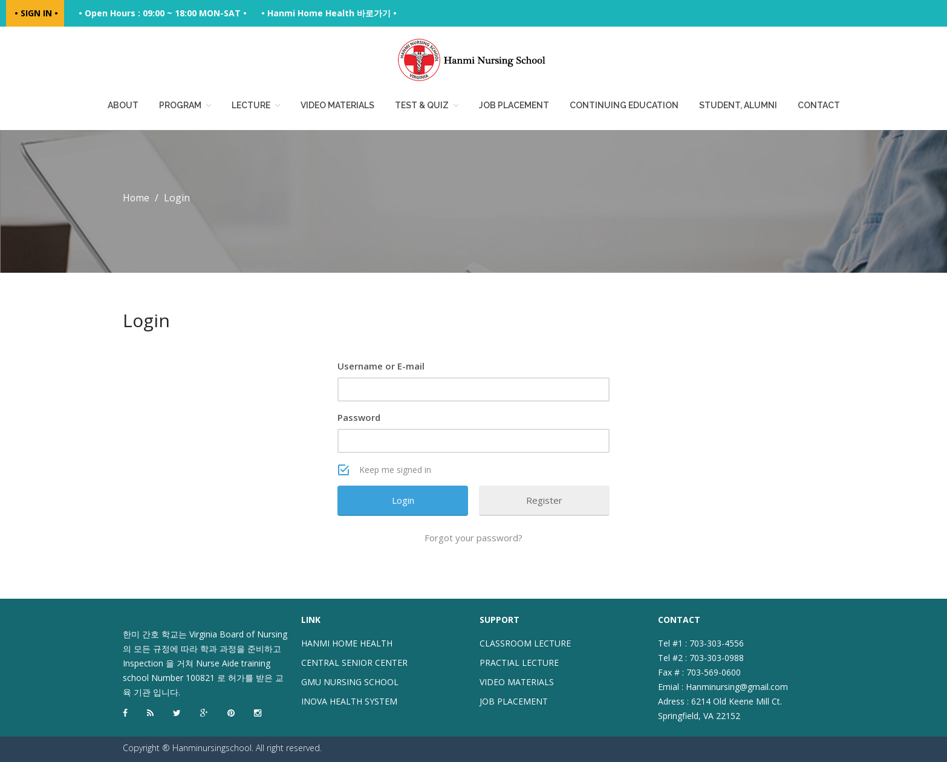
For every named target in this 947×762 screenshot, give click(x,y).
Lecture (251, 105)
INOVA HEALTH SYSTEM (349, 701)
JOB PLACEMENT (514, 701)
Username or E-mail (381, 366)
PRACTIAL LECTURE (519, 662)
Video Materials (337, 105)
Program (180, 105)
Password (358, 417)
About (123, 105)
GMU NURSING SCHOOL (350, 682)
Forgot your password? (473, 538)
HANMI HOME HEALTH (346, 643)
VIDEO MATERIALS (517, 682)
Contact (819, 105)
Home (136, 197)
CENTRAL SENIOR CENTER (354, 662)
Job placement (514, 105)
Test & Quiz (422, 105)
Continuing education (624, 105)
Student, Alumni (738, 105)
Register (544, 500)
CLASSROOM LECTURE (525, 643)
